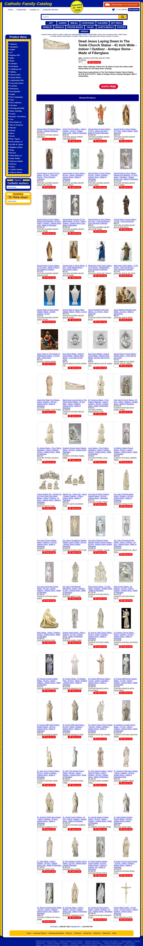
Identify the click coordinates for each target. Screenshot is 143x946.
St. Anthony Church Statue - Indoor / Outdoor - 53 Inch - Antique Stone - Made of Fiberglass (124, 635)
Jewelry (47, 27)
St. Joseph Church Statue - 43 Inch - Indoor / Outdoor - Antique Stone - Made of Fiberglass (74, 819)
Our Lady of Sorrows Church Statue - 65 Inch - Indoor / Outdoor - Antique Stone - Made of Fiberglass (49, 589)
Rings (12, 150)
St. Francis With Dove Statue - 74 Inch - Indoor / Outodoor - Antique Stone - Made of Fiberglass (99, 682)
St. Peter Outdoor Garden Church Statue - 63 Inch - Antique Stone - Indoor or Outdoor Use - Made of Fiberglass (97, 865)
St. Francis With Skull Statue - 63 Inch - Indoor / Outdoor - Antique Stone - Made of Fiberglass (74, 728)
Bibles (74, 23)
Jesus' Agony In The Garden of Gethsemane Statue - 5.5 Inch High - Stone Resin (48, 356)
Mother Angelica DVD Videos (110, 945)
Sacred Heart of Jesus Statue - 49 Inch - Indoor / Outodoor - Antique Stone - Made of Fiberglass (74, 176)
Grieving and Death (17, 108)
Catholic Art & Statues (110, 941)
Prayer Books (75, 27)
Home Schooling (16, 111)
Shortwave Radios (16, 161)
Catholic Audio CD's (92, 941)
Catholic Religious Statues (113, 943)
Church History (15, 78)
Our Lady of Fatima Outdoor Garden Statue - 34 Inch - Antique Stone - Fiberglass (98, 496)
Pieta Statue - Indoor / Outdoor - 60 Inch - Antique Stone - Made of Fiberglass (49, 635)
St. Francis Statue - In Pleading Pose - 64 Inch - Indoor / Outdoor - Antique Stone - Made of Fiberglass (75, 682)
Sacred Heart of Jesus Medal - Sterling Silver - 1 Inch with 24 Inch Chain (125, 356)
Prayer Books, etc (16, 142)
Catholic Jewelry (76, 943)
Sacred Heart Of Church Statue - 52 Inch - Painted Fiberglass (49, 130)
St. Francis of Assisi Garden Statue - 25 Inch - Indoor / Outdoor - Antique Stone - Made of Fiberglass (49, 682)
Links (114, 933)
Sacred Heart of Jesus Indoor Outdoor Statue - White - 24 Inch (75, 311)
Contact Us (34, 10)
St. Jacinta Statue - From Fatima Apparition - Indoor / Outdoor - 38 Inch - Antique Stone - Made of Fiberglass (49, 451)
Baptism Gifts (15, 55)
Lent (11, 119)
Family (12, 94)
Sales (90, 27)
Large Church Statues (89, 945)
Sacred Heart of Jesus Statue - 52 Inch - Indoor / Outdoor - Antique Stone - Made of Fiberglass (99, 176)
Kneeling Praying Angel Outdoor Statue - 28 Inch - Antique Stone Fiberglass (74, 450)
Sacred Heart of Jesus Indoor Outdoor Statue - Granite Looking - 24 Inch (48, 312)
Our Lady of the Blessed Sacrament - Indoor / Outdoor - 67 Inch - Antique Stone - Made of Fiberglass (74, 589)
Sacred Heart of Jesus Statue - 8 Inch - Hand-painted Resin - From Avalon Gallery (75, 268)
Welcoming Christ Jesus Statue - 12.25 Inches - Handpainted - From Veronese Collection (100, 268)
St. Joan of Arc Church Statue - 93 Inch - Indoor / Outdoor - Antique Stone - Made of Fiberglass (48, 774)
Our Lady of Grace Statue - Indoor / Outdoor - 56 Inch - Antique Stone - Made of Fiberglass (47, 543)
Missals (59, 27)
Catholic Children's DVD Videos (70, 941)
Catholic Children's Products (57, 943)
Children (102, 23)
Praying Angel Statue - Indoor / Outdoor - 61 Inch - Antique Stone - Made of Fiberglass (74, 635)
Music (12, 133)
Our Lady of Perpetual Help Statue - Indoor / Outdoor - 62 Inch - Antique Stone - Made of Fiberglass (125, 543)
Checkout (77, 933)
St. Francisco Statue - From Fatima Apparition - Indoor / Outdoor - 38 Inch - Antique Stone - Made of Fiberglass (98, 403)
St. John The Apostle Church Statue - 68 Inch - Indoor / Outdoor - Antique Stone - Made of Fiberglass (74, 774)
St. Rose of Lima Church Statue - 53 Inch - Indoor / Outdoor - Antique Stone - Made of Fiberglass (125, 864)
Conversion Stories (16, 83)
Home (10, 10)
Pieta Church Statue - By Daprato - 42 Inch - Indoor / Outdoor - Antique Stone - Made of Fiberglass (125, 589)
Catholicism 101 (15, 69)
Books (12, 61)
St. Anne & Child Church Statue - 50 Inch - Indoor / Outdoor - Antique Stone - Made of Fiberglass (100, 635)
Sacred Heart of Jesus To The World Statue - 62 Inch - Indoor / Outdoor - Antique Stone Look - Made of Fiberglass (74, 222)
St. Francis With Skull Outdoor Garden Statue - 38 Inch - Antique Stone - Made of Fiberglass (48, 728)
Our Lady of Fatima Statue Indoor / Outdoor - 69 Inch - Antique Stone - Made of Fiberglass (124, 497)
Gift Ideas (116, 23)
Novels (12, 136)
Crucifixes (13, 86)
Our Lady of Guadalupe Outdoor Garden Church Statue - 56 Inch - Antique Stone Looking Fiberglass (74, 543)
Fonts (12, 100)
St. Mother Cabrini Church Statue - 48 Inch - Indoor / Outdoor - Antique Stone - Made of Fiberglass (125, 451)
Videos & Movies (16, 172)
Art (51, 23)
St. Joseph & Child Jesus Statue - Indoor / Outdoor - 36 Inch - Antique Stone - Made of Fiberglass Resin (126, 774)
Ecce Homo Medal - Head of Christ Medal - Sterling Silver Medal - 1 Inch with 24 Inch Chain (73, 357)
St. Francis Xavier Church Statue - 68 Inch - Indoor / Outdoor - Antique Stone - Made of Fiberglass (100, 728)
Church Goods (15, 75)
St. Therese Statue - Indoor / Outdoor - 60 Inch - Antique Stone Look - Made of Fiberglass (75, 910)
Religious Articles (16, 147)
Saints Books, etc (16, 156)
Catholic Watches (16, 170)
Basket (134, 10)
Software (13, 164)
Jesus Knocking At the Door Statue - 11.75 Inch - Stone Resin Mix (98, 312)
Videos (84, 31)
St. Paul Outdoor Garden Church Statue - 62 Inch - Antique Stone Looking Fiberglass (75, 863)
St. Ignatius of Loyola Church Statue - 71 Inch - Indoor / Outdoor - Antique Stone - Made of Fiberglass (125, 728)
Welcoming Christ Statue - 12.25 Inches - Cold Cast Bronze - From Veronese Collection (126, 268)
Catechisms (88, 23)
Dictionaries (14, 89)
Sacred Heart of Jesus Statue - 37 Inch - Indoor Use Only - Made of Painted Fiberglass (99, 131)
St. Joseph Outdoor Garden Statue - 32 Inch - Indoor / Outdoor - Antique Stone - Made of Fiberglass (100, 820)
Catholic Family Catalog (19, 23)
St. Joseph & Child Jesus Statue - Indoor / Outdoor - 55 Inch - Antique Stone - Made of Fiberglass (49, 820)
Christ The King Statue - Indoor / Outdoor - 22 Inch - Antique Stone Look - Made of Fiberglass (75, 131)
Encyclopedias (15, 91)
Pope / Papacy (15, 139)
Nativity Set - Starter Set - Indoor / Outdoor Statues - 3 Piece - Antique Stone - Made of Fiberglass (75, 497)
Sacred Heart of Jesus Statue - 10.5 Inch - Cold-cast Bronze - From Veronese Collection (99, 221)
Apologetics (14, 47)
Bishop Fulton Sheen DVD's (46, 941)
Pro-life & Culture (16, 144)
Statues (121, 27)
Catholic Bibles (126, 941)
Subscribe (106, 933)
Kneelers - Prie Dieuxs (18, 117)
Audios (62, 23)
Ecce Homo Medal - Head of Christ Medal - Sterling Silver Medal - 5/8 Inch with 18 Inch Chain (98, 357)
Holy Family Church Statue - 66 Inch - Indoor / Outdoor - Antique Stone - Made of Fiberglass (126, 402)
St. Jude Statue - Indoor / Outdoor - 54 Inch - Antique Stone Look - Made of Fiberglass (49, 863)
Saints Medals (106, 27)
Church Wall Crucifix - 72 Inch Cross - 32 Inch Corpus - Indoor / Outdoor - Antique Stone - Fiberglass (126, 910)
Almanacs (13, 44)
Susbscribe (21, 10)
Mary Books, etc (16, 122)
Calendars (13, 64)
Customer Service (50, 10)
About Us (97, 933)
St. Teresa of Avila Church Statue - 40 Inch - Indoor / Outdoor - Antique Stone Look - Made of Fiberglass (49, 910)
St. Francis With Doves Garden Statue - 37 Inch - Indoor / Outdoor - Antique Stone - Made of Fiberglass (125, 682)
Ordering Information (56, 933)
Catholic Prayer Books (93, 943)
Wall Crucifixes (129, 945)
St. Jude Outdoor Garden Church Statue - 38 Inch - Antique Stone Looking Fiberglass (123, 820)
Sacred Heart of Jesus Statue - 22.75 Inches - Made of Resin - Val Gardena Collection (48, 268)
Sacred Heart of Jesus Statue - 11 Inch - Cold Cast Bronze (125, 220)
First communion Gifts (51, 945)
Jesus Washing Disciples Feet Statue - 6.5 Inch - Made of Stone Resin (125, 312)
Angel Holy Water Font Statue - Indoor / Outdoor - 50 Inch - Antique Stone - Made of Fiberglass (48, 403)
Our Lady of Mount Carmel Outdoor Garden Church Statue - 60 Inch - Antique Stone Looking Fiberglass (100, 543)
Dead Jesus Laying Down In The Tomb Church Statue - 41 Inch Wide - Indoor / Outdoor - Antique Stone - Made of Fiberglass (75, 404)
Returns (69, 933)
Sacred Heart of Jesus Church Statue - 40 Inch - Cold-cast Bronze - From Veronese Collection (48, 176)
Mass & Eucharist (16, 125)
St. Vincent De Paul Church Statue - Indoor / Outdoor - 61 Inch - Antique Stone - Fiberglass (100, 910)
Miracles (13, 128)
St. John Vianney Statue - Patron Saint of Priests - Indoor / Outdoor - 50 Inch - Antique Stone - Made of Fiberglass (100, 774)
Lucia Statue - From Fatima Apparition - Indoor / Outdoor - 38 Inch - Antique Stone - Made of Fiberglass (99, 451)
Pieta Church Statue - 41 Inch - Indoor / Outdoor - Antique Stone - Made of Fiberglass (100, 589)
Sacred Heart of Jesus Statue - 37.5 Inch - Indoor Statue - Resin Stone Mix (126, 131)
